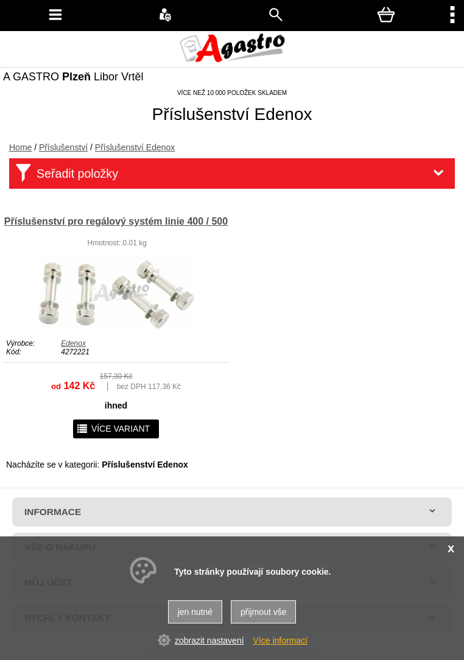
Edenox (73, 343)
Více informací (280, 640)
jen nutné (195, 612)
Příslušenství (63, 147)
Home (20, 147)
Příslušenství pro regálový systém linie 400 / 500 (116, 221)
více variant (113, 429)
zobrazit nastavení (209, 640)
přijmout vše (263, 612)
